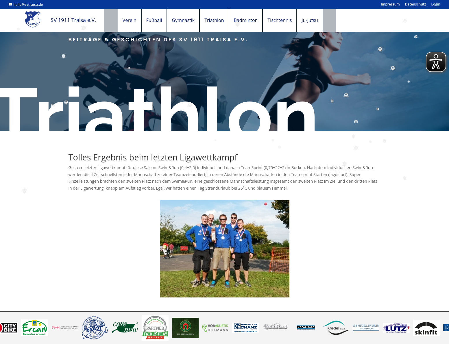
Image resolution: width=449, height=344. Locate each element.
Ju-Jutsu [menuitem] (316, 20)
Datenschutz (415, 5)
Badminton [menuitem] (253, 20)
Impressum (390, 5)
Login (435, 5)
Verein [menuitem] (136, 20)
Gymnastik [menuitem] (190, 20)
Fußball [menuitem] (161, 20)
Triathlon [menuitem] (221, 20)
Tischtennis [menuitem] (286, 20)
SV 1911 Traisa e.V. (73, 19)
